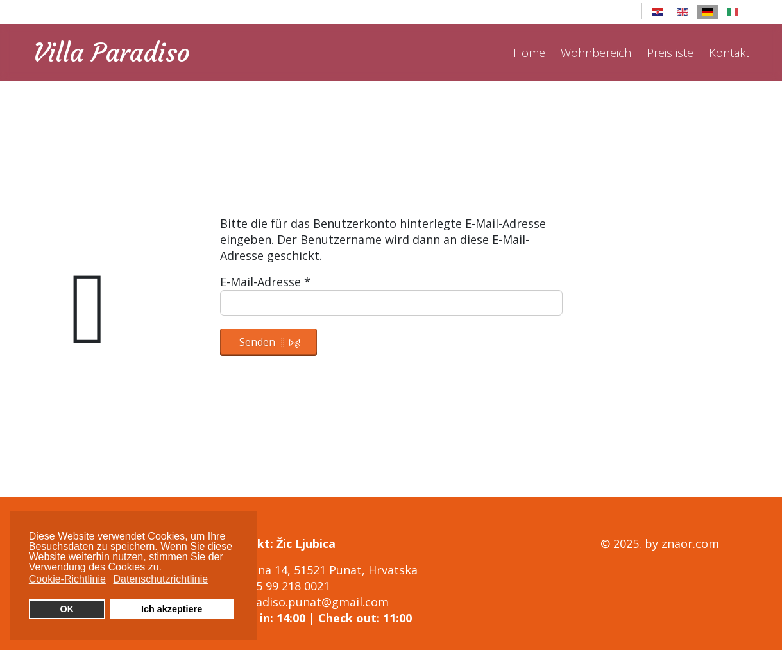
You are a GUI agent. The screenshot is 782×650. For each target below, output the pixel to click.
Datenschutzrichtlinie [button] (160, 579)
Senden (269, 342)
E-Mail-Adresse (265, 281)
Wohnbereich (596, 52)
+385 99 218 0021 (283, 586)
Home (529, 52)
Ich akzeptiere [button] (171, 609)
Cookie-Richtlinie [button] (67, 579)
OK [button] (67, 609)
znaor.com (690, 543)
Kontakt (729, 52)
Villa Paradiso (111, 53)
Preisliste (670, 52)
